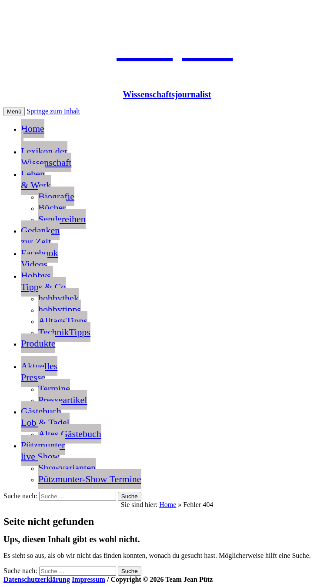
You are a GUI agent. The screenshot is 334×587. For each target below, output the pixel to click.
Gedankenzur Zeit (40, 236)
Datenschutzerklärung (36, 579)
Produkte (38, 343)
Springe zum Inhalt (53, 111)
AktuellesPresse (39, 371)
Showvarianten (67, 467)
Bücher (52, 207)
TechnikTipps (64, 332)
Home (32, 134)
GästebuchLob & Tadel (45, 417)
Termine (54, 388)
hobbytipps (59, 309)
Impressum (88, 579)
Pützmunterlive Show (43, 451)
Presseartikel (62, 399)
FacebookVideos (39, 258)
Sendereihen (62, 218)
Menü (14, 111)
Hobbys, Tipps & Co (43, 281)
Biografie (56, 196)
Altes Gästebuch (69, 433)
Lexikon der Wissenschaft (46, 157)
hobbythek (58, 298)
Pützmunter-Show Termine (89, 479)
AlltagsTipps (62, 320)
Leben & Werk (36, 179)
